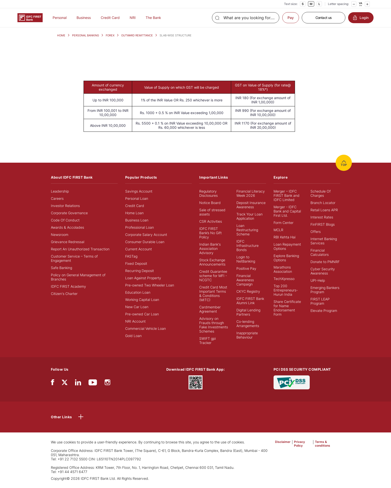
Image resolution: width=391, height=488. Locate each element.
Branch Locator (322, 203)
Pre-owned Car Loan (142, 314)
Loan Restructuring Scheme (247, 229)
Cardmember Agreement (210, 309)
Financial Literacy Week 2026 (250, 193)
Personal (60, 17)
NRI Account (135, 321)
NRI (133, 17)
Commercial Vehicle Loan (145, 328)
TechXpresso (284, 279)
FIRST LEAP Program (320, 301)
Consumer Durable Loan (144, 242)
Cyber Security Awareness (322, 271)
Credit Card (110, 17)
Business (84, 17)
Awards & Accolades (67, 227)
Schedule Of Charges (320, 193)
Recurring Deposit (139, 271)
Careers (57, 198)
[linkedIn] (78, 383)
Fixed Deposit (136, 263)
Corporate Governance (69, 213)
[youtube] (93, 383)
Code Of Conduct (65, 220)
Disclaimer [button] (283, 442)
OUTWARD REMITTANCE (137, 35)
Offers (315, 231)
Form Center (283, 222)
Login (361, 17)
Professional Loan (139, 227)
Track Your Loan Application (249, 216)
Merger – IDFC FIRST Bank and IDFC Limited (286, 195)
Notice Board (210, 203)
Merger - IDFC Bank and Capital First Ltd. (287, 211)
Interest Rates (321, 217)
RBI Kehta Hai (284, 237)
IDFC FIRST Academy (68, 286)
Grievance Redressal (67, 242)
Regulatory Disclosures (208, 193)
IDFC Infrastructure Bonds (247, 245)
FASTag (131, 256)
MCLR (278, 230)
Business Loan (136, 220)
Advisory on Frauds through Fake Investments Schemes (213, 324)
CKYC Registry (248, 291)
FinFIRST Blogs (322, 224)
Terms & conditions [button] (322, 443)
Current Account (138, 249)
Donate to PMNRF (325, 262)
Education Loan (137, 292)
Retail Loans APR (324, 210)
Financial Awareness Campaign (245, 280)
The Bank (153, 17)
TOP (344, 163)
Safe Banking (61, 268)
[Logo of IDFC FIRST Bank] (30, 17)
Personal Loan (136, 198)
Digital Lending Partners (248, 312)
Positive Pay (246, 268)
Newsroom (59, 234)
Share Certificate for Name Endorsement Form (287, 307)
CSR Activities (210, 221)
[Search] (245, 17)
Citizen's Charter (64, 293)
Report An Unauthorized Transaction (80, 249)
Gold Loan (133, 336)
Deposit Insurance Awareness (251, 205)
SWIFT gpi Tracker (207, 340)
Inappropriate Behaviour (247, 335)
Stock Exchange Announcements (212, 262)
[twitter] (65, 382)
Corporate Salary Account (146, 234)
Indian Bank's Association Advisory (210, 248)
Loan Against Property (143, 278)
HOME (61, 35)
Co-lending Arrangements (247, 323)
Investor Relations (65, 206)
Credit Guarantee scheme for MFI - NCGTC (213, 275)
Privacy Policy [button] (299, 443)
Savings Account (138, 191)
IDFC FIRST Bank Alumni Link (250, 300)
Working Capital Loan (142, 299)
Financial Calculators (319, 252)
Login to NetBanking (245, 259)
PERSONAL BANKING (85, 35)
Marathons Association (283, 269)
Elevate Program (323, 310)
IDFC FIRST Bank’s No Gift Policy (210, 232)
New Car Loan (136, 307)
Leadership (60, 191)
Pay (291, 17)
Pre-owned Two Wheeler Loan (149, 285)
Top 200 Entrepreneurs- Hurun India (286, 290)
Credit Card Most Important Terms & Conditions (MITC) (213, 293)
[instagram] (107, 383)
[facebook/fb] (52, 383)
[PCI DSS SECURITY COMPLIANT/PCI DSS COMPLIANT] (292, 382)
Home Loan (134, 213)
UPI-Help (317, 280)
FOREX (110, 35)
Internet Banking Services (323, 241)
